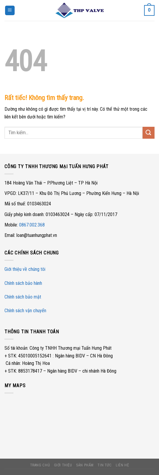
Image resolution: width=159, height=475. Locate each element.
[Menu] (10, 10)
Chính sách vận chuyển (25, 310)
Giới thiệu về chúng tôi (24, 269)
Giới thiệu (63, 465)
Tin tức (105, 465)
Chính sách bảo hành (23, 283)
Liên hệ (122, 465)
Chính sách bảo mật (22, 297)
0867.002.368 (32, 225)
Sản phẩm (85, 465)
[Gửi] (149, 132)
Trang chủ (40, 465)
